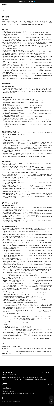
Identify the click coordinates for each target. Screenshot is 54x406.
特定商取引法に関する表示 (41, 379)
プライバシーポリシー (19, 379)
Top (51, 401)
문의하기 (51, 397)
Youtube (51, 384)
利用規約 (41, 377)
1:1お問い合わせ (47, 372)
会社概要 (4, 377)
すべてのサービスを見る (7, 379)
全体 (4, 10)
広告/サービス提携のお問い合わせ (30, 377)
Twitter (49, 384)
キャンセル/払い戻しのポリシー (14, 377)
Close (51, 1)
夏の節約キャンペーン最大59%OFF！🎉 (27, 1)
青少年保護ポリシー (29, 379)
